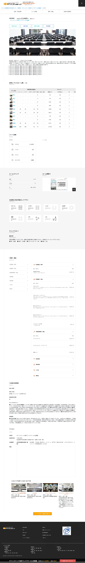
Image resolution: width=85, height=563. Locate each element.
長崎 (62, 550)
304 (14, 105)
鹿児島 (71, 550)
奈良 (38, 550)
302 (14, 98)
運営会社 (43, 527)
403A (14, 123)
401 (14, 116)
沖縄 (73, 550)
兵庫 (36, 550)
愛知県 (19, 8)
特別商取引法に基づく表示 (46, 535)
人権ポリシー (44, 537)
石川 (34, 548)
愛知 (40, 548)
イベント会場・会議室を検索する (42, 513)
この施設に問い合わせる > (67, 561)
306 (14, 109)
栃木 (8, 552)
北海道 (6, 548)
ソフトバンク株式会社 (26, 537)
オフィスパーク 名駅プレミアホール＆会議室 (31, 8)
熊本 (64, 550)
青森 (6, 550)
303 (14, 102)
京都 (32, 550)
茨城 (6, 552)
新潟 (32, 548)
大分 (66, 550)
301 (14, 95)
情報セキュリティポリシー (46, 529)
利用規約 (24, 535)
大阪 (34, 550)
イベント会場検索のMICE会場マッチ (8, 8)
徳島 (58, 548)
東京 (14, 552)
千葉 (12, 552)
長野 (36, 548)
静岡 (38, 548)
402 (14, 119)
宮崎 (69, 550)
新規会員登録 (25, 527)
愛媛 (60, 548)
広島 (34, 552)
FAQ (23, 529)
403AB (14, 126)
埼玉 (10, 552)
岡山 (32, 552)
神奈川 (17, 552)
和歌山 (41, 550)
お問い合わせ (25, 532)
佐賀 (60, 550)
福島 (10, 550)
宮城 (8, 550)
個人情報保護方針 (45, 532)
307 (14, 112)
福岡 (58, 550)
